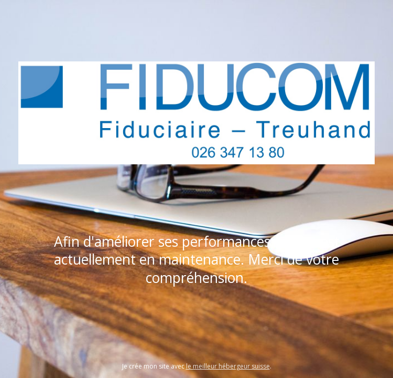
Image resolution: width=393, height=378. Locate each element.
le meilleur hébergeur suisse (228, 366)
